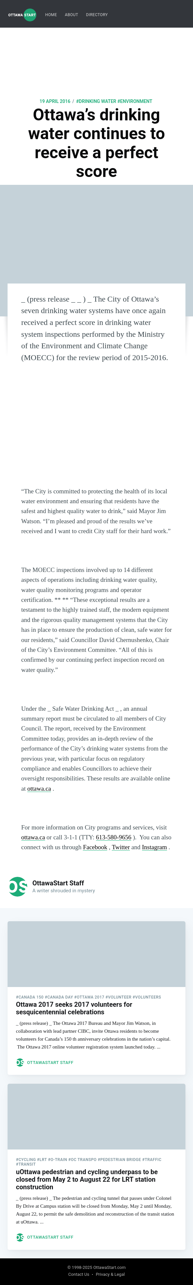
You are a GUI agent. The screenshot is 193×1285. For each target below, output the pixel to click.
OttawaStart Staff (58, 883)
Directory (97, 14)
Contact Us (78, 1274)
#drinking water (96, 101)
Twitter (121, 847)
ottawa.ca (39, 788)
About (71, 14)
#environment (134, 101)
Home (51, 14)
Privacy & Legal (110, 1274)
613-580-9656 (114, 837)
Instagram (154, 847)
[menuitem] (51, 15)
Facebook (95, 847)
